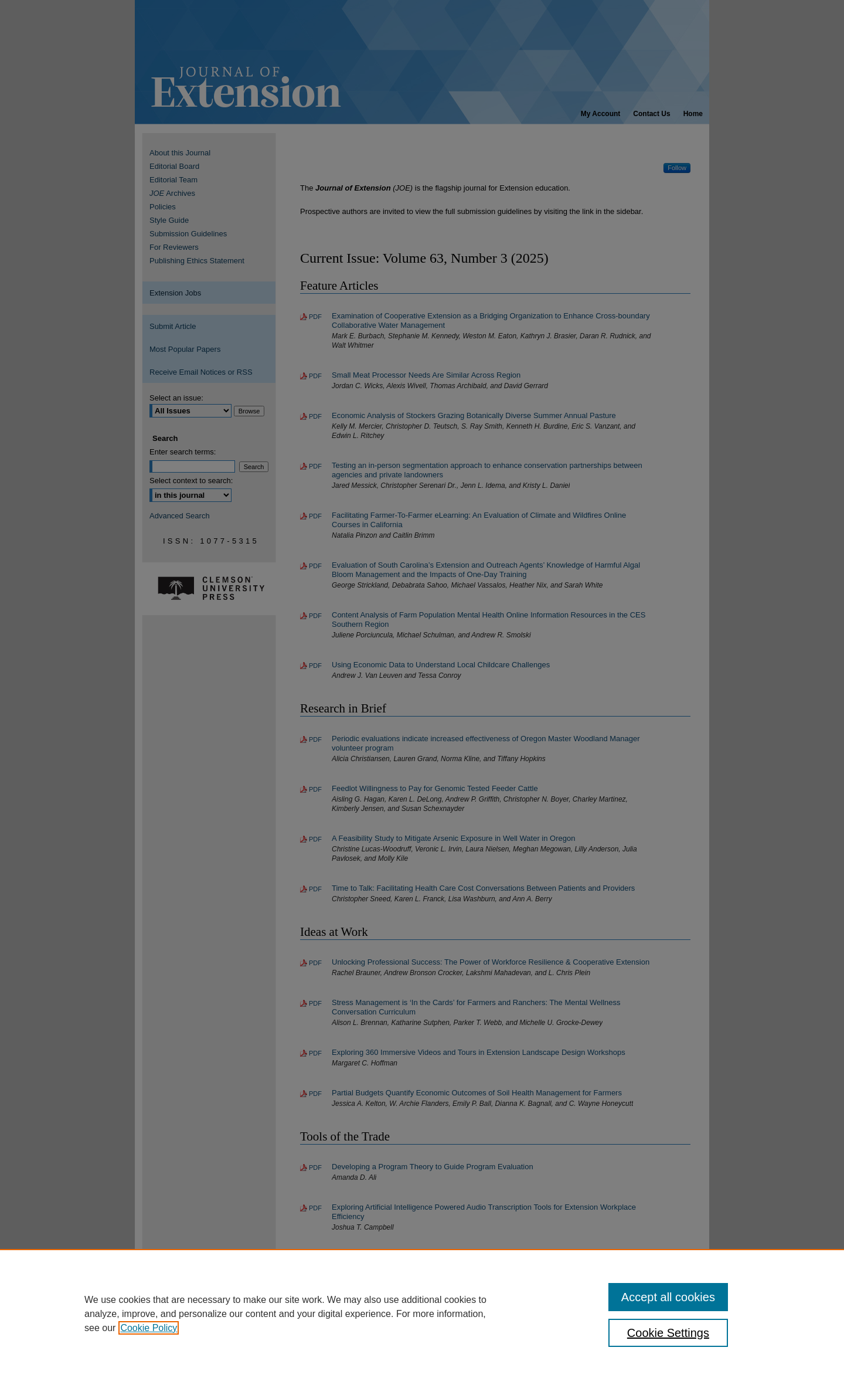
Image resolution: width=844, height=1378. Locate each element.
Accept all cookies (668, 1297)
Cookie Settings (668, 1332)
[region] (422, 1313)
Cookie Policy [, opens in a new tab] (148, 1328)
